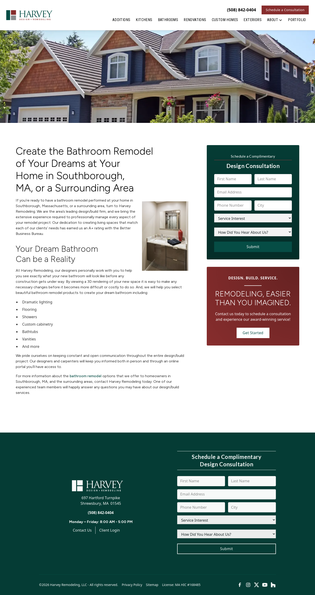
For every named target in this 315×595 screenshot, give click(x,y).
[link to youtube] (265, 585)
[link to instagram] (248, 585)
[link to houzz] (273, 585)
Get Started (253, 332)
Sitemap (152, 585)
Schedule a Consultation (285, 10)
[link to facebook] (240, 585)
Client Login (109, 530)
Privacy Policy (132, 585)
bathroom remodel (86, 376)
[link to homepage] (29, 15)
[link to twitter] (256, 585)
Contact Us (82, 530)
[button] (274, 21)
